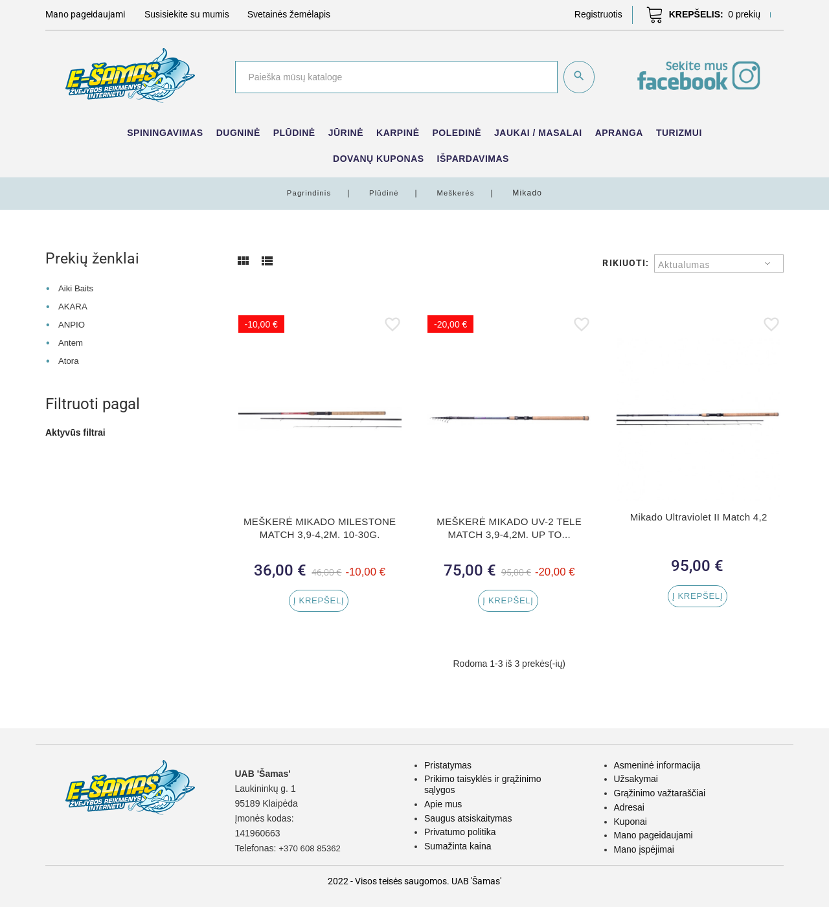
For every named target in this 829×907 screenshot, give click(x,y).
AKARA (73, 306)
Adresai (629, 807)
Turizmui (679, 133)
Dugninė (238, 133)
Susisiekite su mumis (186, 14)
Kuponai (630, 821)
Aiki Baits (77, 288)
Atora (69, 360)
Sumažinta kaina (458, 846)
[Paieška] (395, 77)
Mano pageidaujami (653, 835)
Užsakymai (636, 779)
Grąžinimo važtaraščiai (660, 793)
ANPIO (72, 324)
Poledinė (457, 133)
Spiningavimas (165, 133)
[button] (598, 14)
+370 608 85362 (311, 848)
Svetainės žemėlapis (288, 14)
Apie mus (443, 804)
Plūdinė (294, 133)
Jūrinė (345, 133)
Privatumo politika (460, 832)
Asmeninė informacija (657, 765)
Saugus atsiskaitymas (468, 818)
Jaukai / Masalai (538, 133)
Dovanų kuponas (378, 158)
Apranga (619, 133)
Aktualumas (684, 265)
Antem (71, 342)
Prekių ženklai (93, 258)
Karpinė (398, 133)
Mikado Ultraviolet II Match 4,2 (698, 516)
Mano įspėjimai (644, 849)
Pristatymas (447, 765)
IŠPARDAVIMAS (473, 158)
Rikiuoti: (625, 263)
